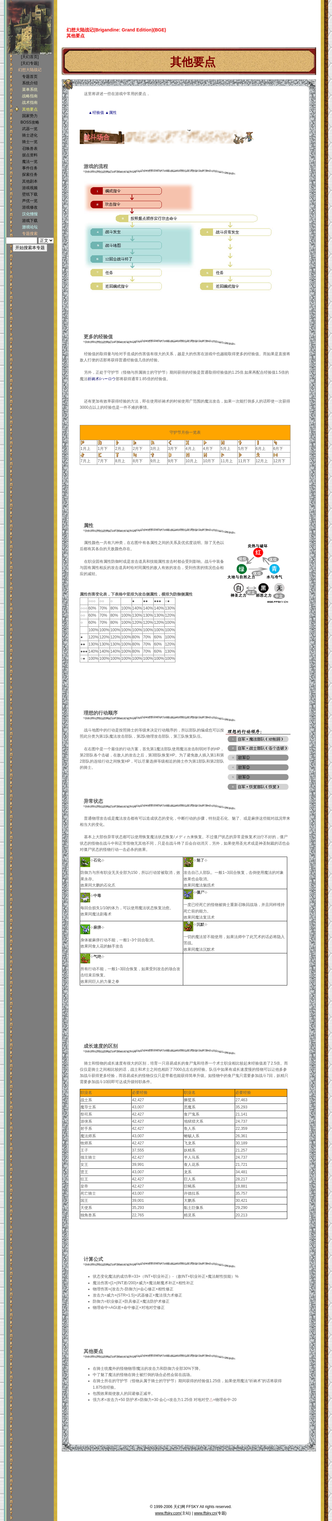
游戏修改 (30, 207)
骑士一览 (30, 141)
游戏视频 (30, 188)
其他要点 (30, 109)
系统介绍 (30, 83)
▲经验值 (96, 112)
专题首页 (30, 76)
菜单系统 (30, 89)
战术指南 (30, 102)
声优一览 (30, 201)
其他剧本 (30, 181)
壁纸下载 (30, 194)
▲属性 (111, 112)
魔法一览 (30, 161)
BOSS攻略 (29, 122)
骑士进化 (30, 135)
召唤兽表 (30, 148)
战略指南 (30, 96)
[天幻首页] (30, 56)
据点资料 (30, 155)
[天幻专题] (30, 63)
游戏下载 (30, 220)
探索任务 (30, 174)
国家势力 (30, 116)
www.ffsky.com (167, 1513)
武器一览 (30, 129)
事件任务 (30, 168)
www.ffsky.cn (205, 1513)
